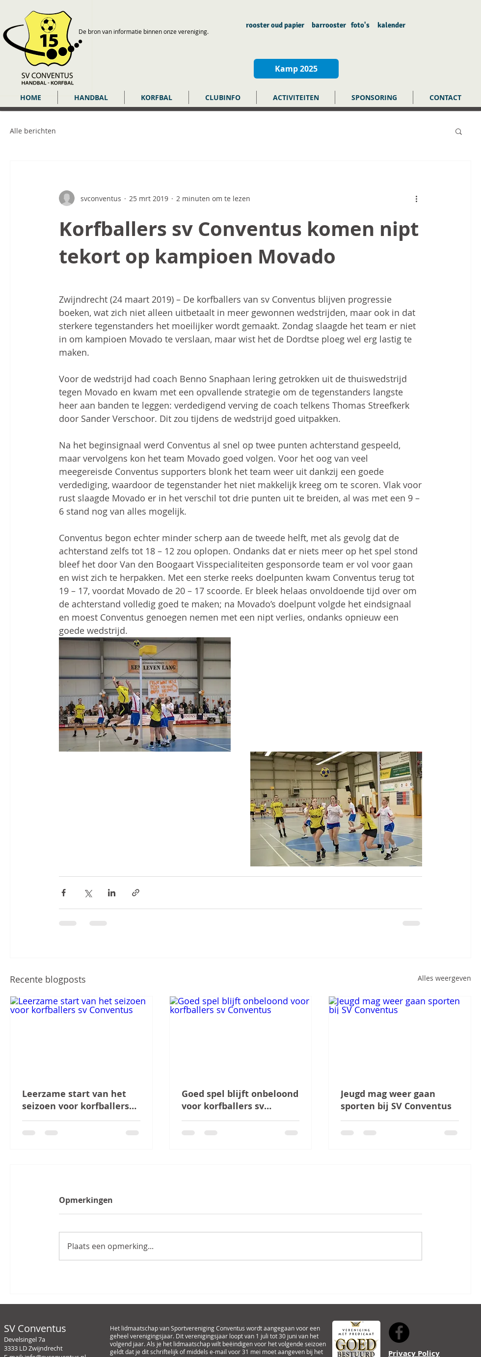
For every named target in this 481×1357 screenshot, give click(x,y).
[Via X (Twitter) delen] (87, 892)
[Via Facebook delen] (63, 892)
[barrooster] (328, 25)
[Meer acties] (416, 198)
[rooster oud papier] (275, 25)
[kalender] (391, 25)
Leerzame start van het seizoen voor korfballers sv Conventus (75, 1100)
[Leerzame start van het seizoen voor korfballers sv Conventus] (81, 1036)
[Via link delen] (135, 892)
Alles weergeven (444, 978)
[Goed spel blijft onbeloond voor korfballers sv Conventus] (241, 1036)
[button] (91, 97)
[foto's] (360, 25)
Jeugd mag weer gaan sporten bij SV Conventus (396, 1100)
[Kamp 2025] (296, 68)
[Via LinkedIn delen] (111, 892)
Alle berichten (33, 130)
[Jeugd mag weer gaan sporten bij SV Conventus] (400, 1036)
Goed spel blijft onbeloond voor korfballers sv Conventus (240, 1100)
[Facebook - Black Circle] (399, 1332)
